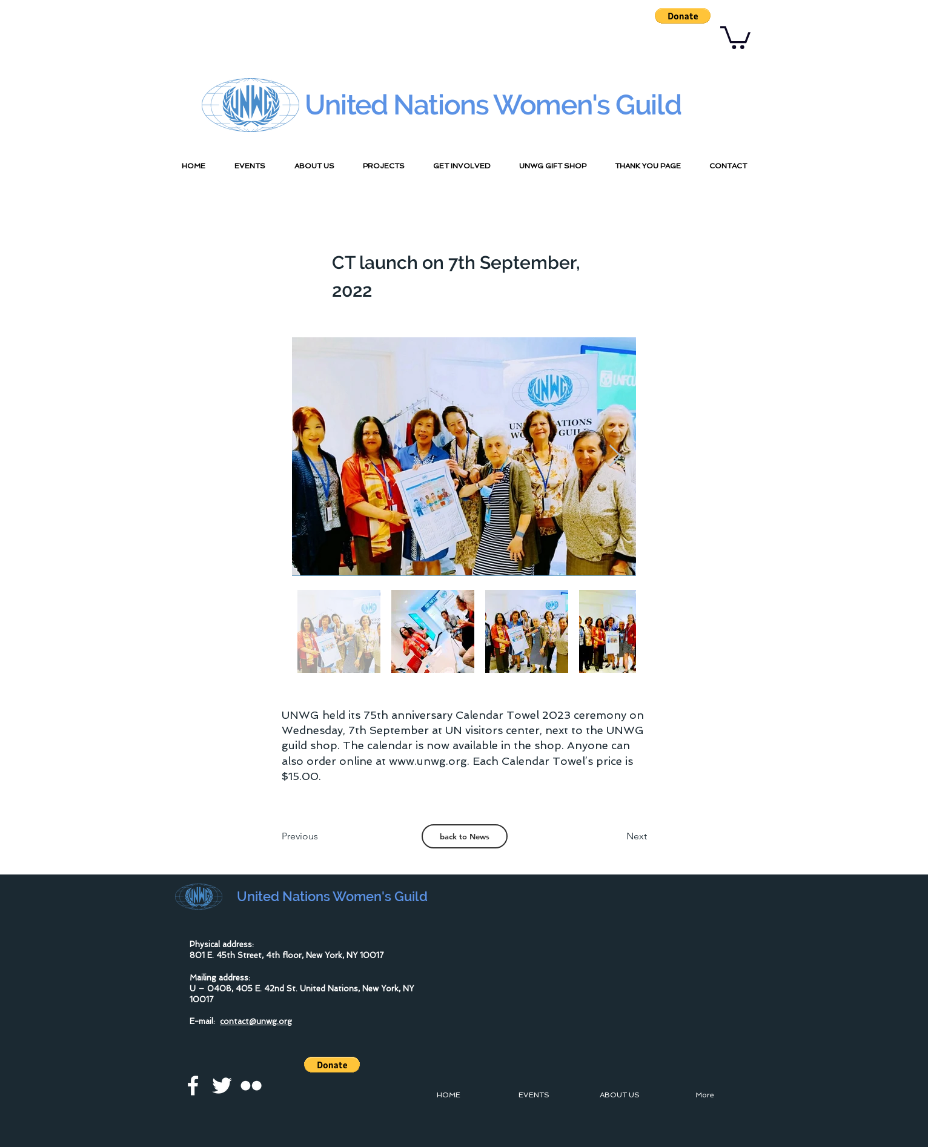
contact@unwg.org (256, 1021)
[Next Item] (615, 456)
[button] (683, 16)
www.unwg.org (428, 761)
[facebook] (193, 1086)
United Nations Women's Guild (493, 104)
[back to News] (465, 836)
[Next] (616, 836)
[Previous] (322, 836)
